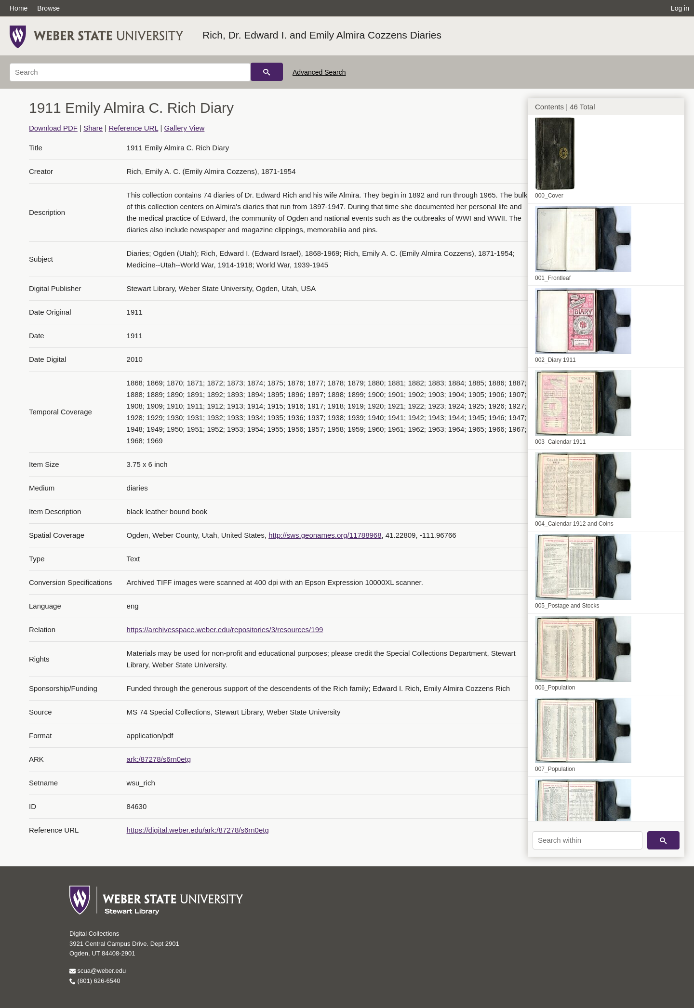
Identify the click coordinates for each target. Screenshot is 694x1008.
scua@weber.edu (97, 970)
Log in (680, 8)
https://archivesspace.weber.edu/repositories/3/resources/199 (225, 629)
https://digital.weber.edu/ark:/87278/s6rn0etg (198, 830)
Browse (48, 8)
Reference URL (133, 128)
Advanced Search (319, 72)
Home (18, 8)
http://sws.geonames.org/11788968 (324, 535)
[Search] (130, 72)
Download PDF (53, 128)
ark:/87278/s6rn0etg (159, 759)
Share (93, 128)
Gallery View (184, 128)
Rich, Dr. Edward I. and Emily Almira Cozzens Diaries (321, 34)
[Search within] (587, 840)
